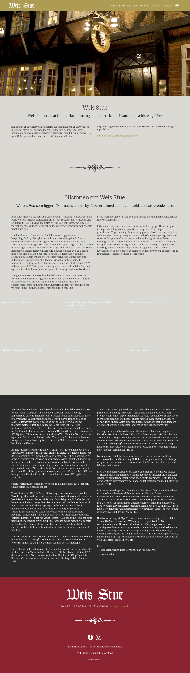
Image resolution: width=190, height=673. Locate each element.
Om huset (156, 5)
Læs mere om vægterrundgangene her (117, 135)
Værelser (144, 5)
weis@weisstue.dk (119, 606)
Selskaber (132, 5)
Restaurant (116, 5)
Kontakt (168, 5)
